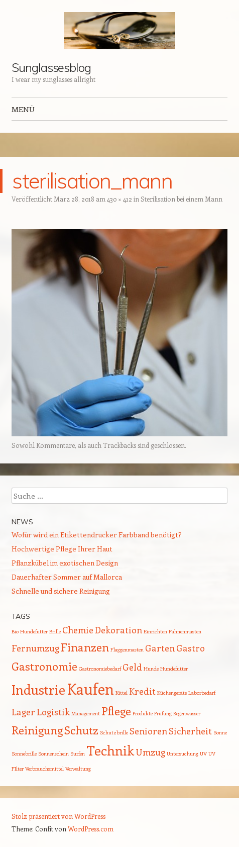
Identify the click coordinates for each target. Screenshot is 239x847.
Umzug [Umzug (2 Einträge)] (150, 752)
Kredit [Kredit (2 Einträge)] (142, 691)
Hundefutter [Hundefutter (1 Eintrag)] (174, 668)
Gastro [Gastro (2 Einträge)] (190, 648)
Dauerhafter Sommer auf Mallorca (67, 577)
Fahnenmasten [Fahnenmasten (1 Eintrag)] (185, 631)
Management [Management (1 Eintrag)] (85, 713)
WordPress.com (90, 828)
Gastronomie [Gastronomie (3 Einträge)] (44, 666)
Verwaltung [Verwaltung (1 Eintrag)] (78, 768)
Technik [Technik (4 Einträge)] (110, 750)
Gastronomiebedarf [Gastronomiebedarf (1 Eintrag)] (100, 668)
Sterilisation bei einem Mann (181, 199)
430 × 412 (119, 199)
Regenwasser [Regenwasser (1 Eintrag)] (186, 713)
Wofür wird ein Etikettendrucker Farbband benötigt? (97, 534)
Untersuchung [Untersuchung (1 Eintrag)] (182, 753)
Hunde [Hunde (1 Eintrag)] (151, 668)
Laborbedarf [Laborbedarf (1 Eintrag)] (201, 692)
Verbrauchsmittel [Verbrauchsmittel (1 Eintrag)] (44, 768)
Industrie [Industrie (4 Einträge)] (38, 689)
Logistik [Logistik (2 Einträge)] (53, 712)
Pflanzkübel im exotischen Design (65, 563)
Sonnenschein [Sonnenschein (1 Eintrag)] (53, 753)
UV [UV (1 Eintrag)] (203, 753)
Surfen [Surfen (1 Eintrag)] (77, 753)
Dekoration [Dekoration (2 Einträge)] (118, 630)
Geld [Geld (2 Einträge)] (132, 667)
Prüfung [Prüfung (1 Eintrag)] (163, 713)
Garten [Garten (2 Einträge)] (160, 648)
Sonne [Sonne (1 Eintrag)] (220, 732)
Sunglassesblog (51, 67)
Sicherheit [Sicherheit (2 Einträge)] (190, 731)
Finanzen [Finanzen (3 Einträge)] (85, 646)
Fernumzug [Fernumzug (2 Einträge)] (35, 648)
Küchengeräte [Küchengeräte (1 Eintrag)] (172, 692)
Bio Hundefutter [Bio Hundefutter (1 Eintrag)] (30, 631)
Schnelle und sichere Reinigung (61, 591)
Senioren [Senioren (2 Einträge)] (148, 731)
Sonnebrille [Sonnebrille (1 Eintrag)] (24, 753)
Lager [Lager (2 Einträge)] (23, 712)
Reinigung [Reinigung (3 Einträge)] (37, 729)
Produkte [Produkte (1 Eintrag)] (143, 713)
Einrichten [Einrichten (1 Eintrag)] (155, 631)
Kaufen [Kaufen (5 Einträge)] (90, 689)
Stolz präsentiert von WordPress (58, 816)
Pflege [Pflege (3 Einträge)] (116, 710)
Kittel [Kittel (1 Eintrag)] (121, 692)
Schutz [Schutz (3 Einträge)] (81, 729)
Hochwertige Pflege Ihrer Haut (62, 548)
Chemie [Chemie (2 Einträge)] (77, 630)
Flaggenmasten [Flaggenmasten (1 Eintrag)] (127, 649)
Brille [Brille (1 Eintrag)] (55, 631)
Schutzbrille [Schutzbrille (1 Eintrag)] (114, 732)
